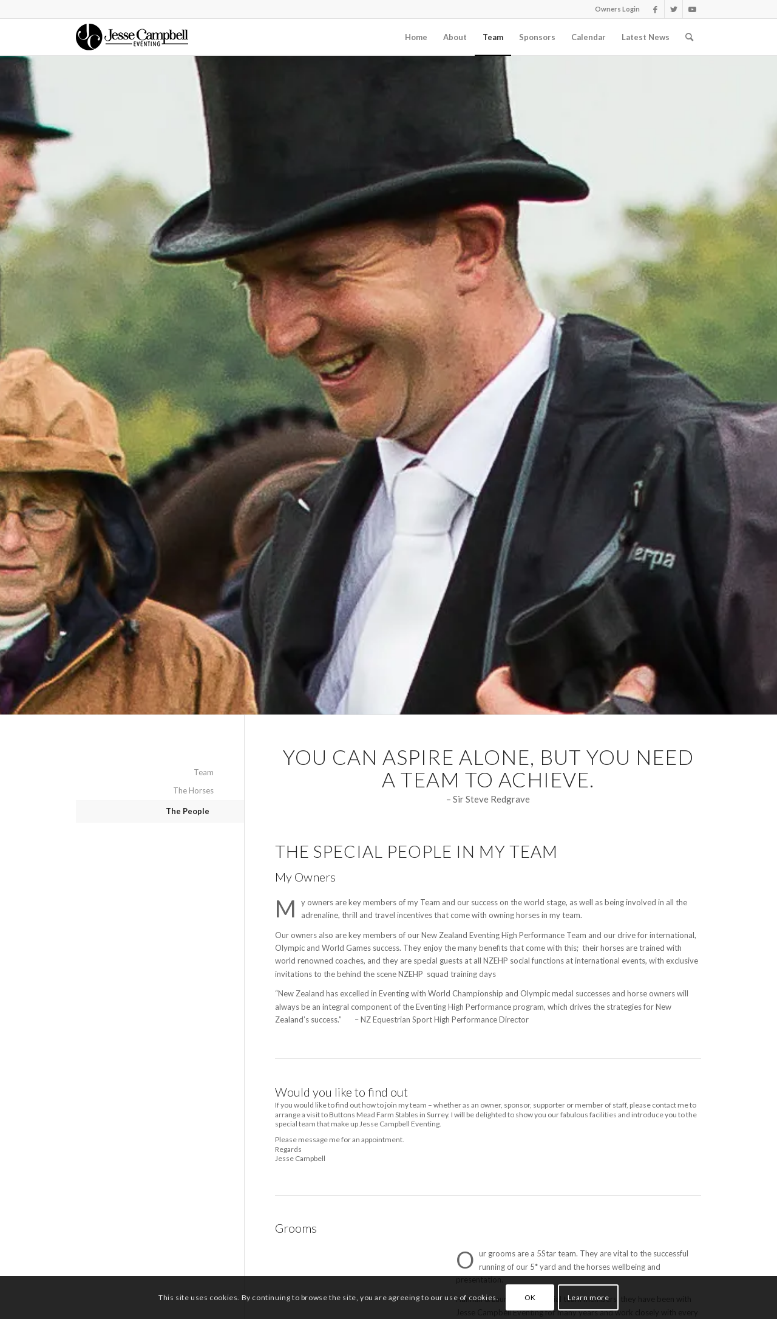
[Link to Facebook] (655, 9)
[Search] (689, 37)
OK (530, 1297)
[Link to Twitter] (673, 9)
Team (204, 772)
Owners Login (617, 9)
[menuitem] (416, 37)
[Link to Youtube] (692, 9)
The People (187, 811)
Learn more (588, 1297)
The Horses (193, 790)
